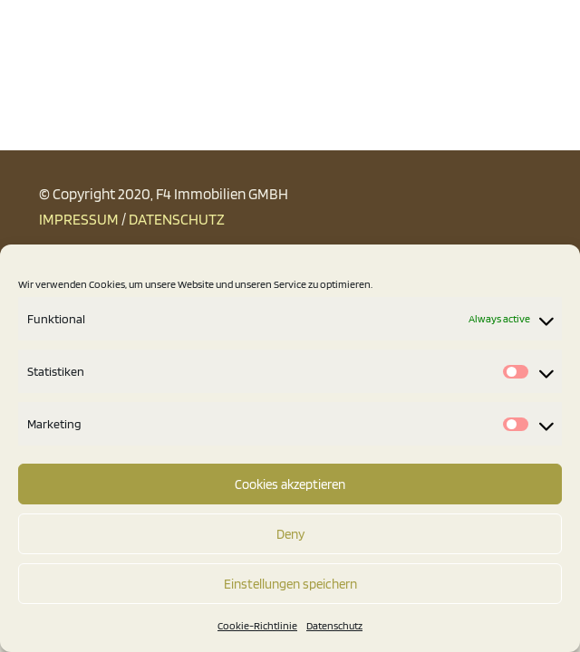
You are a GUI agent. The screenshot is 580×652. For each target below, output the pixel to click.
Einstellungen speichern (290, 584)
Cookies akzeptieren (290, 484)
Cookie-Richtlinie (257, 625)
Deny (290, 534)
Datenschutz (334, 625)
